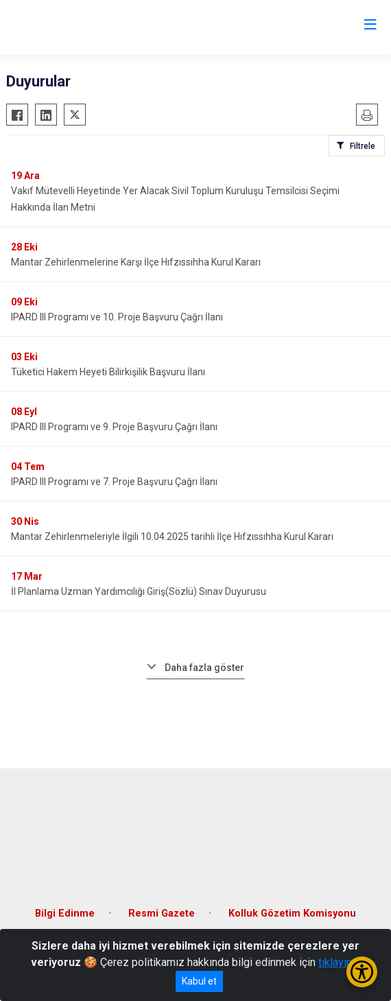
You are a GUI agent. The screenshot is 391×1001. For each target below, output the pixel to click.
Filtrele (362, 146)
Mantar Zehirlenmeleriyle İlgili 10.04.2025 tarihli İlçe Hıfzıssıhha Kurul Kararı (172, 536)
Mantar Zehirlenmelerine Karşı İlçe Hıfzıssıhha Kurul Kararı (136, 262)
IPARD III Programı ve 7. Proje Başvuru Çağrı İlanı (114, 481)
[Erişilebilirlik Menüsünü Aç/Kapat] (361, 971)
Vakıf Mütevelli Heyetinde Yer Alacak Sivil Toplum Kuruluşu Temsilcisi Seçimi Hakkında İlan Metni (175, 199)
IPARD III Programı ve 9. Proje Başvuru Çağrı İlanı (114, 426)
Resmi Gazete (161, 913)
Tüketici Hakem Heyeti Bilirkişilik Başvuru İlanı (108, 371)
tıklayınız (339, 962)
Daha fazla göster (204, 667)
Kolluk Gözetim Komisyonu (292, 913)
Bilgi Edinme (65, 913)
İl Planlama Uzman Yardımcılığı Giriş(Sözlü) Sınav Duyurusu (138, 591)
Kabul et (199, 981)
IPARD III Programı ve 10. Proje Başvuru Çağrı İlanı (117, 316)
